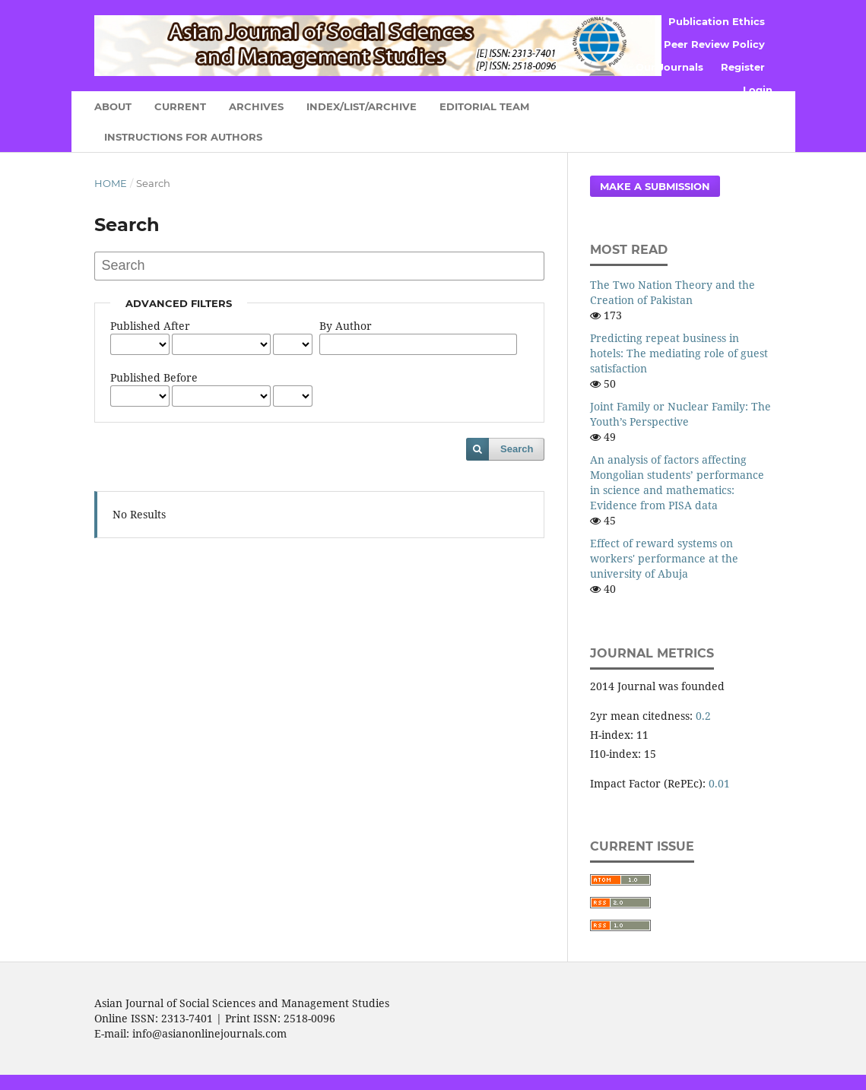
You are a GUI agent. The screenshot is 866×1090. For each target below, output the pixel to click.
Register (743, 67)
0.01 (719, 783)
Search (516, 449)
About (113, 106)
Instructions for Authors (183, 137)
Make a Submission (655, 186)
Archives (256, 106)
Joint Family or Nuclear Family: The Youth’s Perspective (680, 414)
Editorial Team (484, 106)
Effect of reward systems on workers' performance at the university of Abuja (664, 558)
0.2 (703, 715)
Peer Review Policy (714, 44)
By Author (345, 325)
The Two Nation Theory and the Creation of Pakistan (672, 292)
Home (110, 183)
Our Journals (669, 67)
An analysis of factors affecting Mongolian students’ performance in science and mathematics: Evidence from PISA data (677, 482)
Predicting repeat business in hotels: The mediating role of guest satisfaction (679, 353)
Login (757, 90)
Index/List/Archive (361, 106)
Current (180, 106)
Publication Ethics (716, 21)
